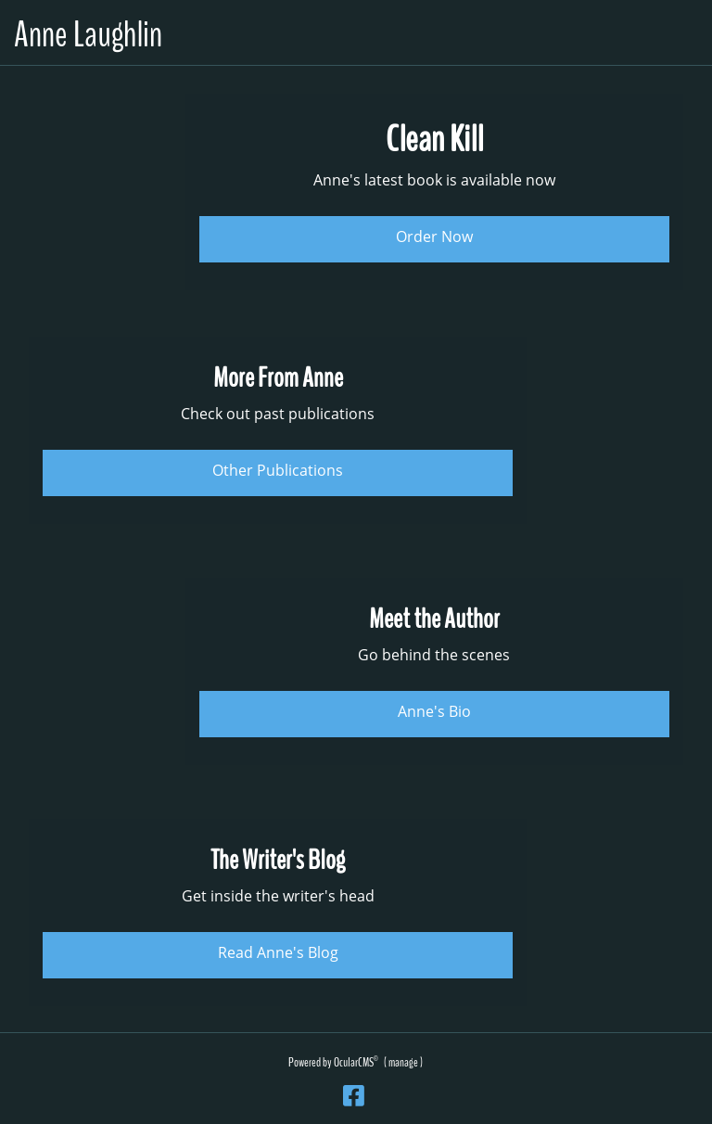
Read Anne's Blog (278, 952)
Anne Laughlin (88, 34)
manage (403, 1062)
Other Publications (277, 470)
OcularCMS (356, 1062)
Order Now (434, 236)
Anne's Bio (434, 711)
